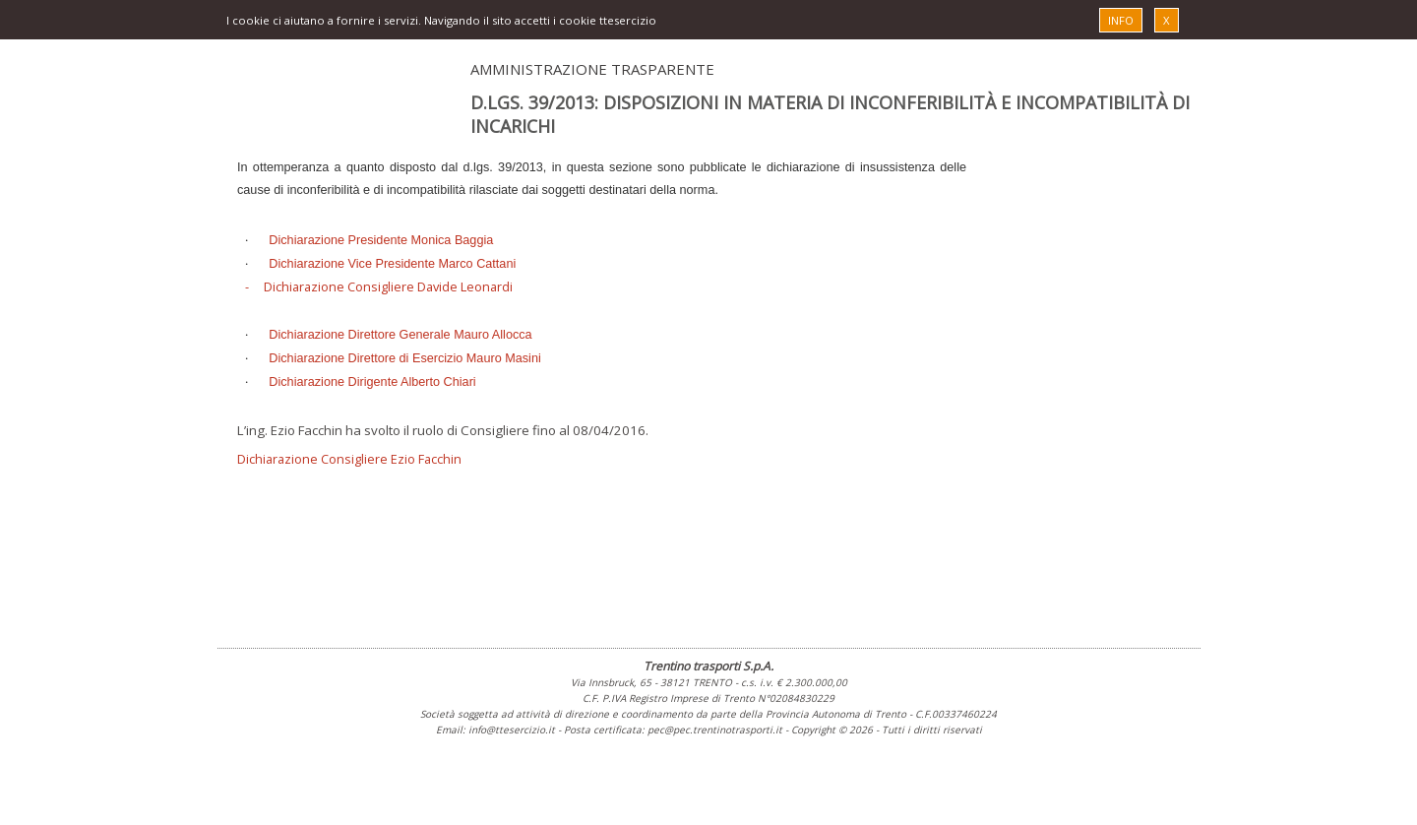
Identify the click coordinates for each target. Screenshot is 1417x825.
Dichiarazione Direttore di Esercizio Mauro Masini (404, 358)
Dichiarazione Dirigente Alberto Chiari (372, 382)
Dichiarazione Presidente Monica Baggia (381, 240)
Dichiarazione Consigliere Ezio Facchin (349, 459)
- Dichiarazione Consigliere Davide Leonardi (379, 286)
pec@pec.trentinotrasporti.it (714, 729)
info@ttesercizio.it (511, 729)
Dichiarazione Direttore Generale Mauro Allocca (400, 335)
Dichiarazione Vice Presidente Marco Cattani (392, 264)
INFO (1121, 20)
